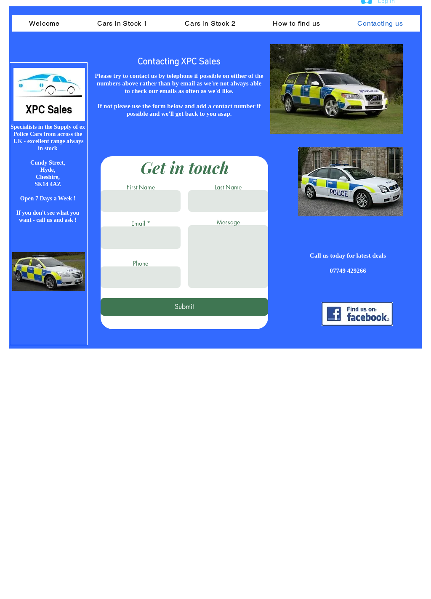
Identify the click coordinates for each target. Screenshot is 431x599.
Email (138, 223)
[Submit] (184, 307)
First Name (141, 187)
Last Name (228, 187)
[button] (122, 23)
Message (228, 222)
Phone (140, 263)
